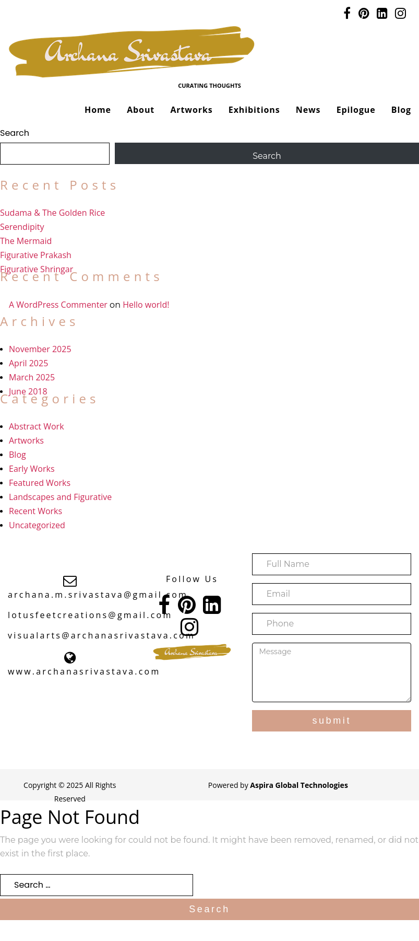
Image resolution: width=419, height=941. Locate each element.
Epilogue (356, 109)
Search (14, 133)
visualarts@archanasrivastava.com (101, 635)
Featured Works (39, 483)
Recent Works (35, 511)
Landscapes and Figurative (60, 497)
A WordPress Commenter (58, 304)
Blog (401, 109)
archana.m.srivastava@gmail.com (98, 594)
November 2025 (40, 349)
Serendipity (22, 227)
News (308, 109)
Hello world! (146, 304)
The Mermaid (26, 241)
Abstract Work (36, 426)
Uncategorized (37, 525)
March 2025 (32, 377)
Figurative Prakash (35, 255)
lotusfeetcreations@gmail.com (90, 615)
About (140, 109)
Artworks (191, 109)
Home (98, 109)
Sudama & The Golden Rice (52, 212)
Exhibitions (254, 109)
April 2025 (28, 363)
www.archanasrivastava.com (84, 671)
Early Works (32, 468)
